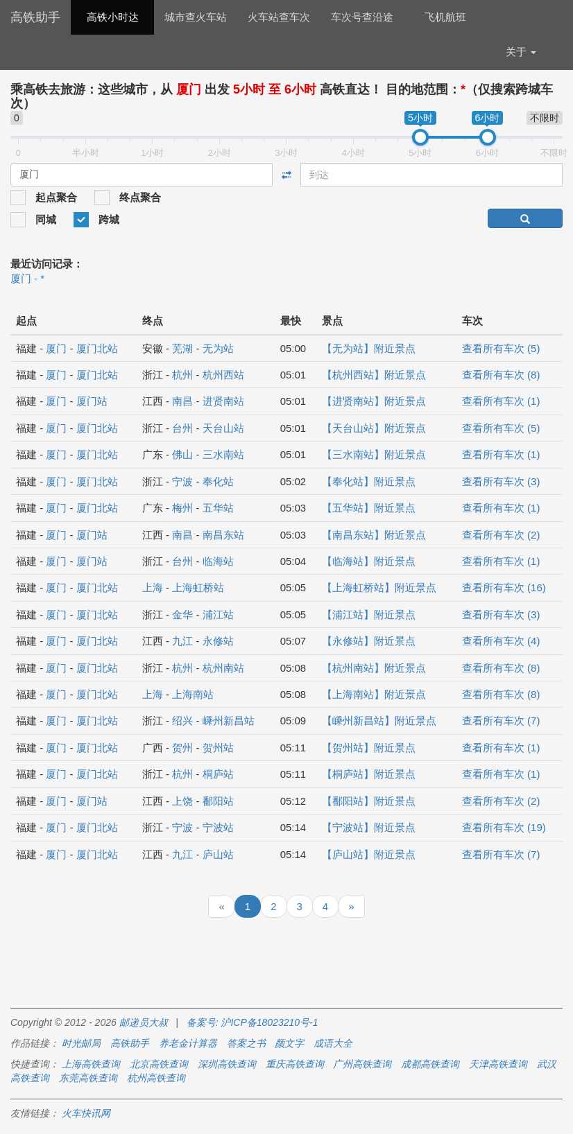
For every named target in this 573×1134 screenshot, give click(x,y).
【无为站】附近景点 (369, 348)
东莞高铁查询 (88, 1077)
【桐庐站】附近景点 (369, 774)
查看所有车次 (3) (501, 481)
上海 (152, 587)
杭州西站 (223, 375)
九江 (182, 641)
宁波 (182, 481)
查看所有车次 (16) (504, 587)
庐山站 (218, 854)
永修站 (218, 641)
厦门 (56, 348)
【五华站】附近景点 (369, 508)
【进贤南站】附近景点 (374, 401)
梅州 (182, 508)
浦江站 (218, 614)
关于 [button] (521, 52)
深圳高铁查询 (227, 1064)
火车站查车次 (279, 17)
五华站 (218, 508)
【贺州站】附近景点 (369, 747)
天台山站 (223, 428)
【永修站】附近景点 (369, 641)
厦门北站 (97, 348)
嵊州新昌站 (229, 720)
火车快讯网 (86, 1113)
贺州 (182, 747)
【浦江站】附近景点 (369, 614)
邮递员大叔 (143, 1022)
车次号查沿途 (362, 17)
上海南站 (193, 694)
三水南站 (223, 454)
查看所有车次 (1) (501, 401)
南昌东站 (223, 535)
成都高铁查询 (430, 1064)
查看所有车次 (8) (501, 375)
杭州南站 (223, 668)
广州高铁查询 (362, 1064)
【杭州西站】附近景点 (374, 375)
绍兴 (182, 720)
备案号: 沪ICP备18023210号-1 (252, 1022)
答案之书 (246, 1043)
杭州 (182, 375)
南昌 (182, 401)
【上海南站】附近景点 (374, 694)
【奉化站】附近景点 (369, 481)
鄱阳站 (218, 801)
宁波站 (218, 827)
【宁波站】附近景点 (369, 827)
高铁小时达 (113, 17)
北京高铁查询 (159, 1064)
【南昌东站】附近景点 (374, 535)
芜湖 (182, 348)
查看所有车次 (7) (501, 720)
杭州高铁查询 (156, 1077)
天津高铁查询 (498, 1064)
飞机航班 (445, 17)
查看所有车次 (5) (501, 348)
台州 (182, 428)
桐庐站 (218, 774)
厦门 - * (27, 278)
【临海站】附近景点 (369, 561)
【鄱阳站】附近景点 (369, 801)
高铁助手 (35, 17)
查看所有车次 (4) (501, 641)
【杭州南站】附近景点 (374, 668)
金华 (182, 614)
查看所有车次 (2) (501, 535)
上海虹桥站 (198, 587)
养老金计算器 (188, 1043)
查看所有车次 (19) (504, 827)
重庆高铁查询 (295, 1064)
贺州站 (218, 747)
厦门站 (92, 401)
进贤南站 (223, 401)
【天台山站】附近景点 (374, 428)
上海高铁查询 (91, 1064)
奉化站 (218, 481)
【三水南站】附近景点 (374, 454)
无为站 (218, 348)
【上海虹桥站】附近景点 (379, 587)
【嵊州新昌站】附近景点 (379, 720)
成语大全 (333, 1043)
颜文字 (289, 1043)
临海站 (218, 561)
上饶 (182, 801)
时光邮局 (81, 1043)
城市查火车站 (195, 17)
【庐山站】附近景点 (369, 854)
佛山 (182, 454)
